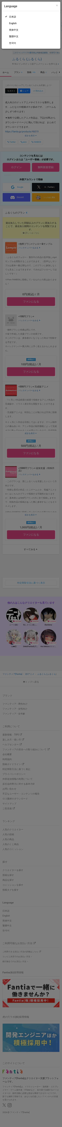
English (13, 23)
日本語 (12, 16)
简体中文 (13, 30)
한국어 (12, 43)
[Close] (57, 5)
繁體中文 (13, 36)
